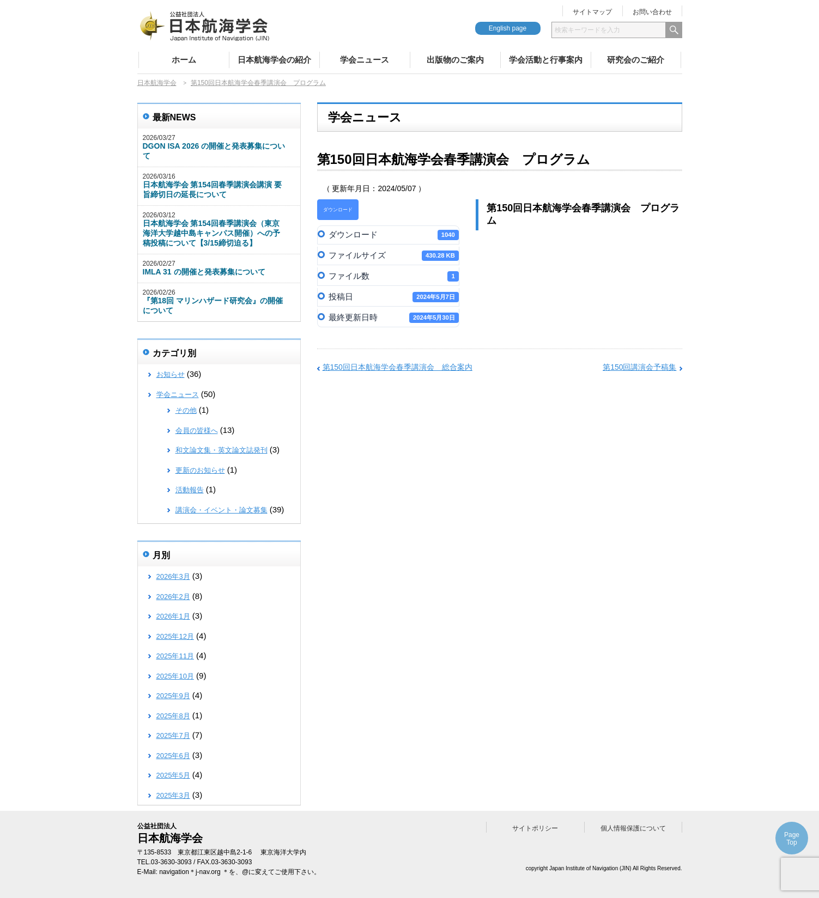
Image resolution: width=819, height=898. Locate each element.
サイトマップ (592, 12)
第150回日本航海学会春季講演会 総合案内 (397, 367)
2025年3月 (173, 795)
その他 (186, 410)
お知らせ (170, 374)
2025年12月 (175, 636)
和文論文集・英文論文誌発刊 (221, 450)
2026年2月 (173, 596)
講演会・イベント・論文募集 (221, 510)
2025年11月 (175, 656)
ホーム (184, 59)
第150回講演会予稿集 (639, 367)
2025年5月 (173, 775)
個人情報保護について (633, 828)
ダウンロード (338, 209)
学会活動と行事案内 (546, 59)
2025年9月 (173, 696)
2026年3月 (173, 576)
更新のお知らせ (200, 470)
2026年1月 (173, 616)
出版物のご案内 (455, 59)
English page (507, 28)
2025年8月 (173, 716)
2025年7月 (173, 735)
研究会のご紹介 (635, 59)
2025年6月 (173, 756)
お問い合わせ (652, 12)
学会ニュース (364, 59)
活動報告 (189, 490)
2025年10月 (175, 676)
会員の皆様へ (196, 430)
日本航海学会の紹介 (274, 59)
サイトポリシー (535, 828)
